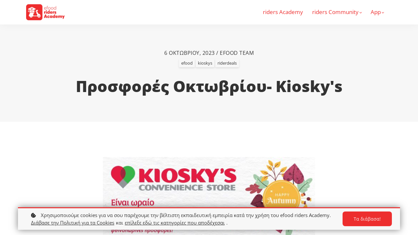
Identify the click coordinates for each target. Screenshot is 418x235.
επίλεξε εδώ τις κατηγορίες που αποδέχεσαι (175, 222)
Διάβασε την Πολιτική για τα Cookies (72, 222)
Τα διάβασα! (367, 219)
